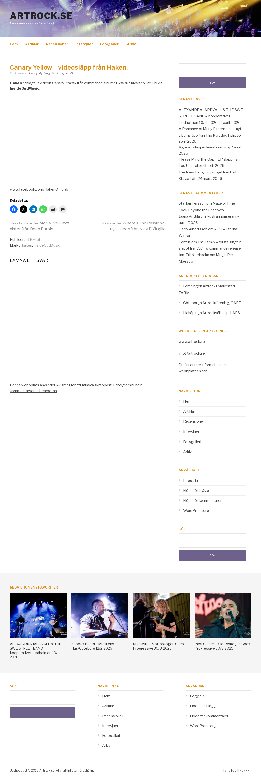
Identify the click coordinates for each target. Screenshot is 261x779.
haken (27, 245)
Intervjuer (84, 44)
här (204, 371)
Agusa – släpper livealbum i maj (204, 147)
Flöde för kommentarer (202, 500)
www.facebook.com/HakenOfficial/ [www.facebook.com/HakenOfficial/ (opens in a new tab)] (39, 189)
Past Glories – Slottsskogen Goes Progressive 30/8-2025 (222, 646)
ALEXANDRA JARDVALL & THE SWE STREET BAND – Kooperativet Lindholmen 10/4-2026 (211, 116)
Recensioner (57, 44)
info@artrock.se (192, 353)
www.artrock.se (192, 341)
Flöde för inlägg (196, 490)
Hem (14, 44)
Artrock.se (41, 16)
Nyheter (37, 239)
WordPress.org (196, 510)
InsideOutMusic (47, 245)
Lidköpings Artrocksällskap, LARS (211, 313)
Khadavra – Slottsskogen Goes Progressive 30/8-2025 (158, 646)
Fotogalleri (109, 44)
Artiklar (32, 44)
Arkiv (131, 44)
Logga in (190, 480)
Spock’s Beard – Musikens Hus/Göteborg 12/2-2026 (92, 646)
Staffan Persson (192, 203)
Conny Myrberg (39, 73)
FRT (248, 770)
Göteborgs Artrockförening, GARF (212, 303)
